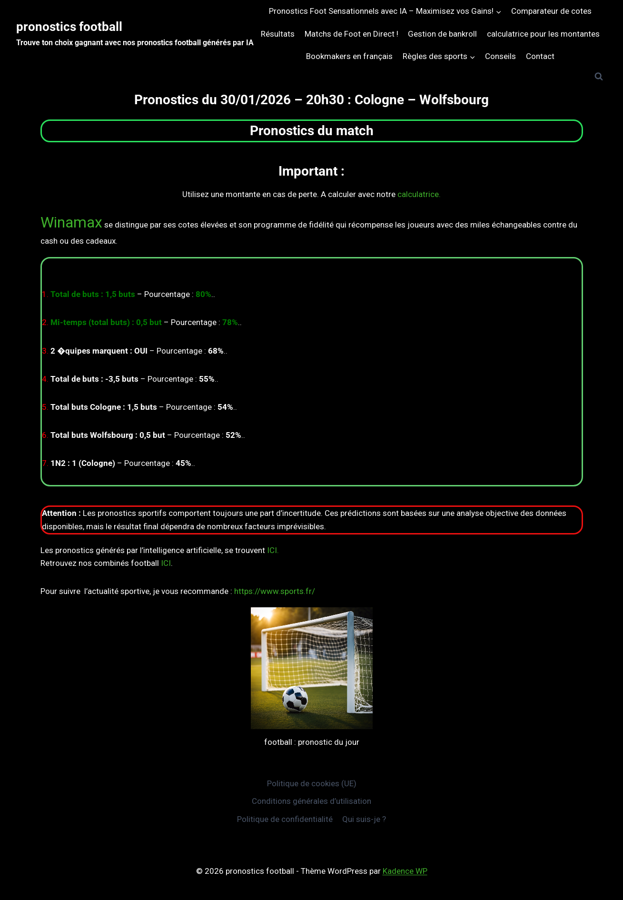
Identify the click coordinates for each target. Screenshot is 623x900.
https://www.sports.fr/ (274, 591)
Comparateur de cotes (551, 11)
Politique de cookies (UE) (311, 783)
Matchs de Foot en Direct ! (351, 34)
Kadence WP (405, 871)
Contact (540, 56)
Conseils (500, 56)
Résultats (278, 34)
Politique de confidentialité (285, 819)
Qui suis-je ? (364, 819)
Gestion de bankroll (442, 34)
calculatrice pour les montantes (543, 34)
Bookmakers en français (349, 56)
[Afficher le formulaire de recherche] (598, 76)
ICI (166, 563)
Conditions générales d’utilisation (311, 801)
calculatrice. (419, 194)
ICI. (273, 550)
